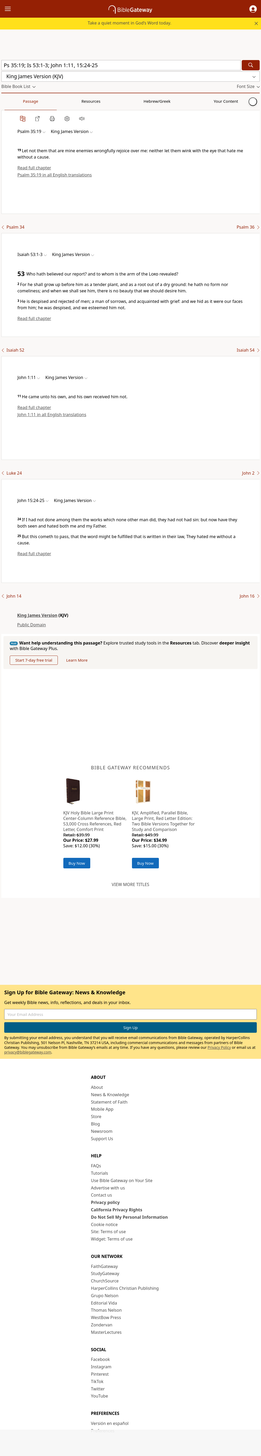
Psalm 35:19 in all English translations (54, 175)
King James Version (37, 615)
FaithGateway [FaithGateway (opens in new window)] (104, 1266)
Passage (13, 101)
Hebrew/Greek (70, 101)
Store (96, 1116)
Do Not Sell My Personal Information (129, 1217)
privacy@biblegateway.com (27, 1052)
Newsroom (102, 1131)
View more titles (130, 884)
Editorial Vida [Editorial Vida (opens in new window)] (104, 1303)
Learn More (77, 660)
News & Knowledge (110, 1095)
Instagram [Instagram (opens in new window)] (101, 1367)
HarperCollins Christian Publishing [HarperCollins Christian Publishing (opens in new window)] (125, 1288)
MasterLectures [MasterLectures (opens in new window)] (106, 1332)
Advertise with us (108, 1188)
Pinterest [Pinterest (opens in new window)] (100, 1374)
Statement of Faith (109, 1102)
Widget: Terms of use (112, 1239)
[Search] (251, 65)
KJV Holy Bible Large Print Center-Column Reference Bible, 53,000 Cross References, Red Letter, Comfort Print (95, 821)
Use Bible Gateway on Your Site (122, 1180)
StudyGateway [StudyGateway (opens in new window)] (105, 1273)
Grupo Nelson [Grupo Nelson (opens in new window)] (104, 1295)
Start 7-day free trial (33, 660)
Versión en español (110, 1423)
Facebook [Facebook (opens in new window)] (100, 1359)
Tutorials (99, 1173)
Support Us (102, 1139)
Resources (38, 101)
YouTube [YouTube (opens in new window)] (99, 1396)
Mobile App (102, 1109)
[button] (253, 9)
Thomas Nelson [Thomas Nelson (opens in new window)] (106, 1310)
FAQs (96, 1166)
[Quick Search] (121, 65)
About (97, 1087)
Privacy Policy (219, 1047)
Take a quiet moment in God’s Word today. (129, 23)
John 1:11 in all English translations (51, 414)
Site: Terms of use (108, 1231)
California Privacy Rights (117, 1210)
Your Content (104, 101)
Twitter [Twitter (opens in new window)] (98, 1389)
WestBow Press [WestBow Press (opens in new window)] (106, 1317)
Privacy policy (105, 1202)
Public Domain (31, 625)
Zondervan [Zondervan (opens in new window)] (101, 1325)
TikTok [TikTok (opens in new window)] (97, 1381)
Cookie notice (104, 1224)
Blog (95, 1124)
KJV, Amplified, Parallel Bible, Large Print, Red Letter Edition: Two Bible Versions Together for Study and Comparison (163, 821)
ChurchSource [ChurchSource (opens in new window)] (105, 1281)
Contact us (101, 1195)
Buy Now (77, 863)
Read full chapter (34, 168)
